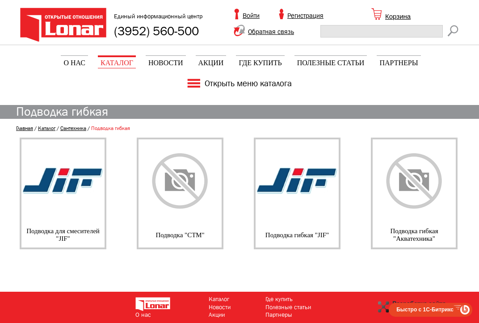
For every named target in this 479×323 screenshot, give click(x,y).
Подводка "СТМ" (179, 235)
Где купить (260, 63)
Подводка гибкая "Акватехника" (414, 234)
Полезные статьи (331, 63)
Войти (251, 15)
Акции (211, 63)
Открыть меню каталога (248, 83)
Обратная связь (271, 31)
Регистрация (305, 15)
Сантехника (73, 128)
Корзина (398, 16)
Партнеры (398, 63)
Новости (165, 63)
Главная (24, 128)
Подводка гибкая (110, 128)
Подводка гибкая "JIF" (297, 235)
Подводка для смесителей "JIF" (63, 234)
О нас (74, 63)
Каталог (117, 63)
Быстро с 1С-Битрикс (425, 309)
